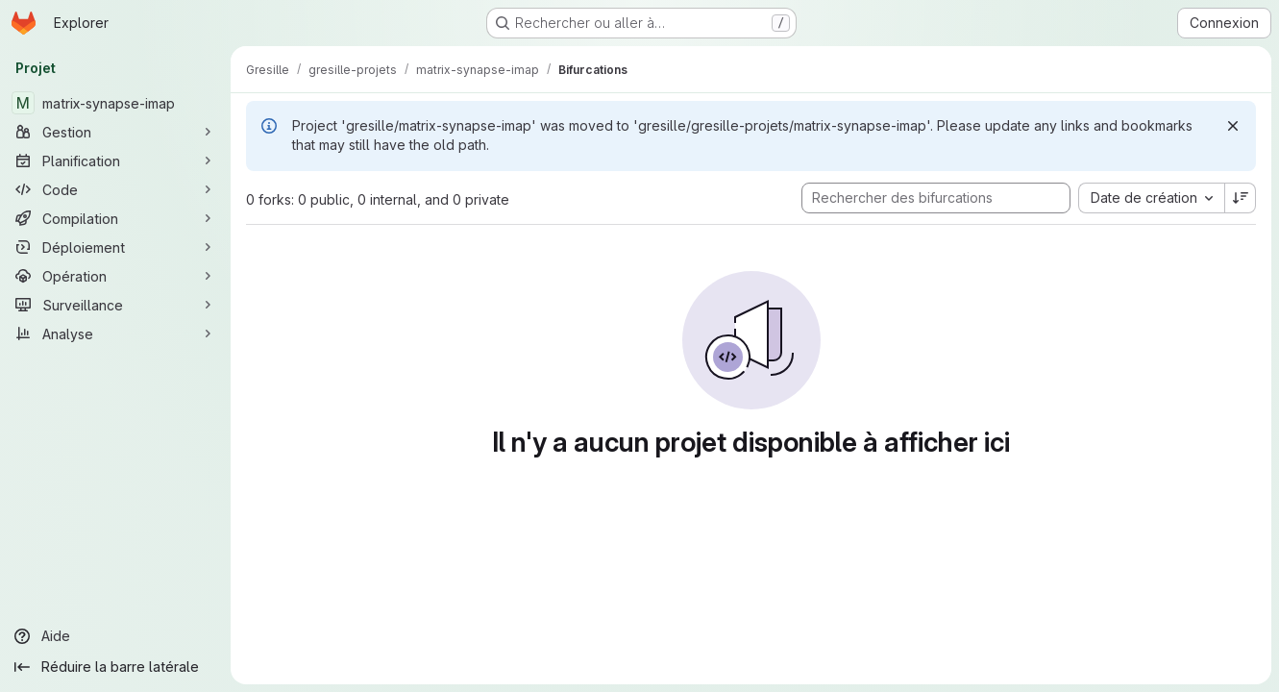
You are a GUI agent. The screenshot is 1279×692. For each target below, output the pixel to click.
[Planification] (115, 160)
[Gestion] (115, 131)
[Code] (115, 189)
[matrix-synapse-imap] (115, 102)
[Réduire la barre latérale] (115, 667)
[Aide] (115, 636)
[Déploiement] (115, 247)
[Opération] (115, 275)
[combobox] (1151, 198)
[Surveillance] (115, 304)
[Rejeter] (1232, 125)
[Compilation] (115, 218)
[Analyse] (115, 333)
